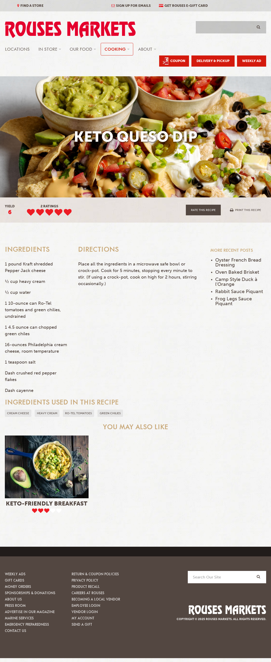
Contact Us (15, 630)
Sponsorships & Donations (30, 593)
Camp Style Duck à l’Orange (236, 282)
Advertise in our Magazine (30, 611)
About (145, 49)
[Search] (258, 577)
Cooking (115, 49)
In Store (47, 49)
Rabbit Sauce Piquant (239, 291)
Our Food (81, 49)
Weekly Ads (15, 574)
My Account (83, 618)
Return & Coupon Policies (95, 574)
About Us (13, 599)
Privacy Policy (85, 580)
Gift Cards (14, 580)
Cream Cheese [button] (18, 413)
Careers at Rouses (88, 593)
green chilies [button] (110, 413)
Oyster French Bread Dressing (238, 262)
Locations (17, 49)
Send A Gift (82, 624)
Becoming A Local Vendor (96, 599)
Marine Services (19, 618)
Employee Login (86, 605)
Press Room (15, 605)
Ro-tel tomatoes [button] (78, 413)
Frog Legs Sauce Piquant (233, 301)
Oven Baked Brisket (237, 272)
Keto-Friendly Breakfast (46, 503)
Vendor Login (85, 611)
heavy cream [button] (47, 413)
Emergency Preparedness (27, 624)
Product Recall (86, 586)
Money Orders (18, 586)
